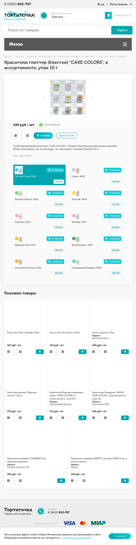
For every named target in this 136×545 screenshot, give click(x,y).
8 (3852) (17, 4)
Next (92, 97)
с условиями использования (75, 537)
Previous (44, 97)
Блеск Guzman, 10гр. (103, 332)
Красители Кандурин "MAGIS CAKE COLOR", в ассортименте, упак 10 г (109, 395)
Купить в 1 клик (66, 135)
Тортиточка (18, 509)
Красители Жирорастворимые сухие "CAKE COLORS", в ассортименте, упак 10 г (66, 395)
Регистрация (119, 4)
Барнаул (57, 16)
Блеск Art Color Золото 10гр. (65, 332)
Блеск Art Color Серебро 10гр (23, 332)
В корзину (45, 135)
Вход (100, 4)
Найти (122, 30)
